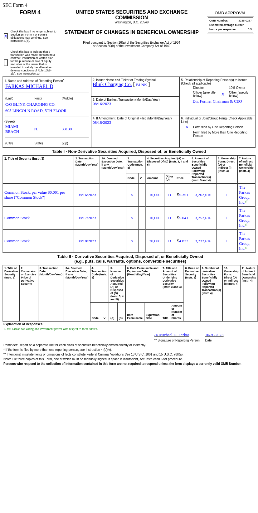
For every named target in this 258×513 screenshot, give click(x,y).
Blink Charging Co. (112, 84)
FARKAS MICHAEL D (29, 86)
